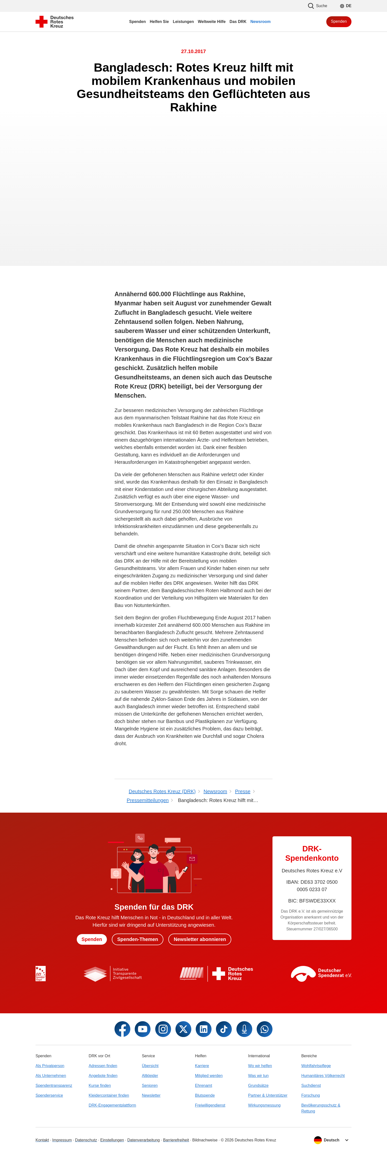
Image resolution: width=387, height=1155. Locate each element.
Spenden (339, 21)
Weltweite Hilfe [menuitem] (212, 22)
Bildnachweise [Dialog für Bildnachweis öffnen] (204, 1140)
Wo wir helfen (260, 1066)
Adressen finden (103, 1066)
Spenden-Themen (137, 939)
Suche (317, 6)
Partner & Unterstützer (267, 1095)
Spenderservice (49, 1095)
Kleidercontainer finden (109, 1095)
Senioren (150, 1085)
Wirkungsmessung (264, 1105)
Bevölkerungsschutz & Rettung (320, 1108)
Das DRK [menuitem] (238, 22)
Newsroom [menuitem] (261, 22)
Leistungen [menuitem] (183, 22)
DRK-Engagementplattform (112, 1105)
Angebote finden (103, 1076)
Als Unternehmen (51, 1076)
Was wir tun (258, 1076)
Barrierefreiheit (176, 1140)
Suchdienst (311, 1085)
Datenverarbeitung (143, 1140)
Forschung (310, 1095)
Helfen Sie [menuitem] (159, 22)
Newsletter (151, 1095)
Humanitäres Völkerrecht (323, 1076)
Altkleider (150, 1076)
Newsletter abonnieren (200, 939)
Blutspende (205, 1095)
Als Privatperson (50, 1066)
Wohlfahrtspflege (316, 1066)
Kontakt (42, 1140)
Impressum (62, 1140)
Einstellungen (112, 1140)
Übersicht (150, 1066)
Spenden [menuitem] (137, 22)
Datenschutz (86, 1140)
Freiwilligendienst (210, 1105)
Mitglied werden (209, 1076)
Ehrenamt (203, 1085)
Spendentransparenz (54, 1085)
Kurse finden (100, 1085)
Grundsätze (258, 1085)
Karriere (202, 1066)
